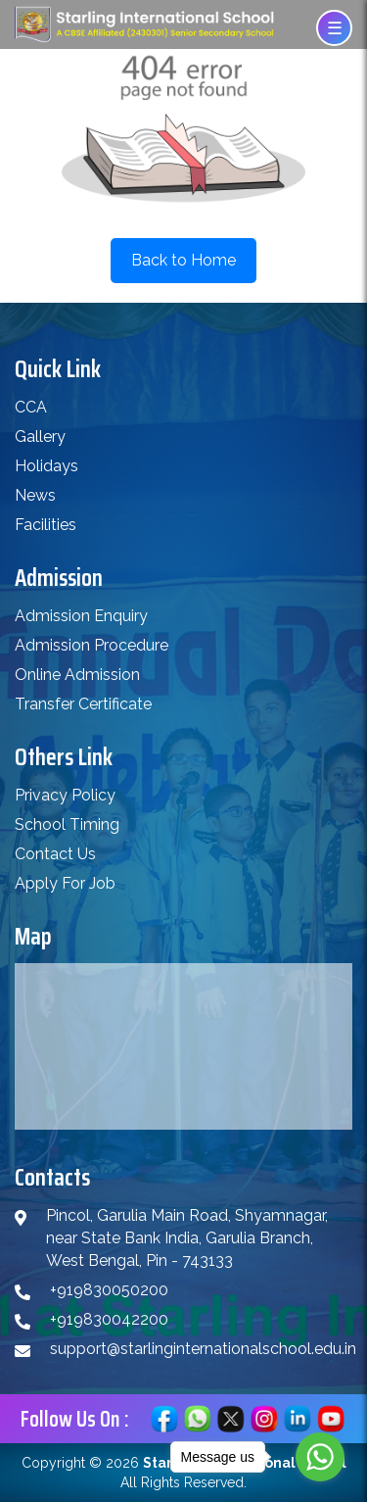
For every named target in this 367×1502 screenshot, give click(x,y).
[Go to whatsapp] (320, 1456)
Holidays (46, 466)
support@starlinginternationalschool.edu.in (203, 1348)
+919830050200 (109, 1290)
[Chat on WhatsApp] (197, 1417)
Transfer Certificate (83, 704)
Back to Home (183, 260)
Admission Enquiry (81, 615)
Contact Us (55, 854)
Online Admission (77, 674)
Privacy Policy (65, 795)
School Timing (67, 824)
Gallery (40, 436)
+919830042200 (109, 1319)
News (35, 495)
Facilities (45, 524)
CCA (31, 407)
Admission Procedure (91, 645)
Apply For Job (65, 883)
